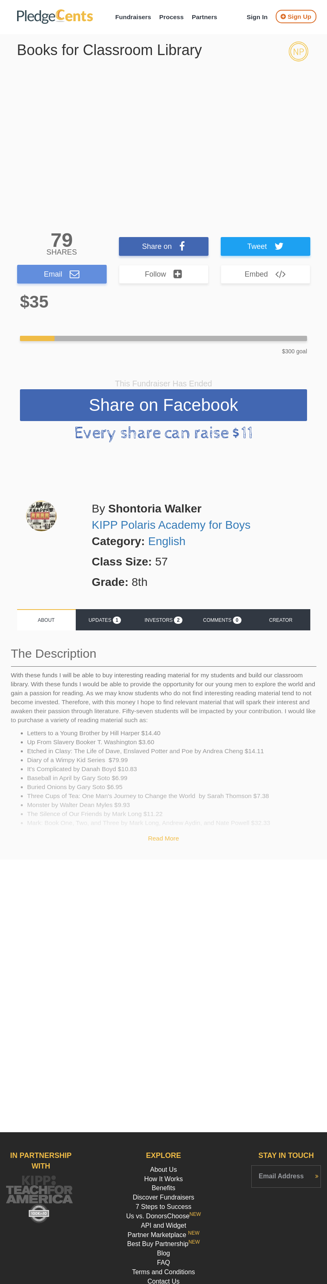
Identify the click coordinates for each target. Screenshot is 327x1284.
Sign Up (296, 16)
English (167, 541)
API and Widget (163, 1225)
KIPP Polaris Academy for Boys (171, 525)
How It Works (163, 1178)
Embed (265, 274)
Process (171, 16)
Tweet (265, 246)
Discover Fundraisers (163, 1197)
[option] (163, 138)
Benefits (164, 1187)
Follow (163, 274)
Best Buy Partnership (163, 1243)
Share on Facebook (163, 405)
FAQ (163, 1262)
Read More (163, 838)
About (46, 620)
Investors (163, 620)
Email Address (281, 1176)
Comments (222, 620)
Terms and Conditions (163, 1271)
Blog (163, 1253)
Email (62, 274)
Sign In (257, 16)
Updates (105, 620)
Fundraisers (133, 16)
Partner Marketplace (163, 1234)
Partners (204, 16)
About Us (163, 1169)
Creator (281, 620)
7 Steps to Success (163, 1206)
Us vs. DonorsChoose (163, 1216)
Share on (163, 246)
